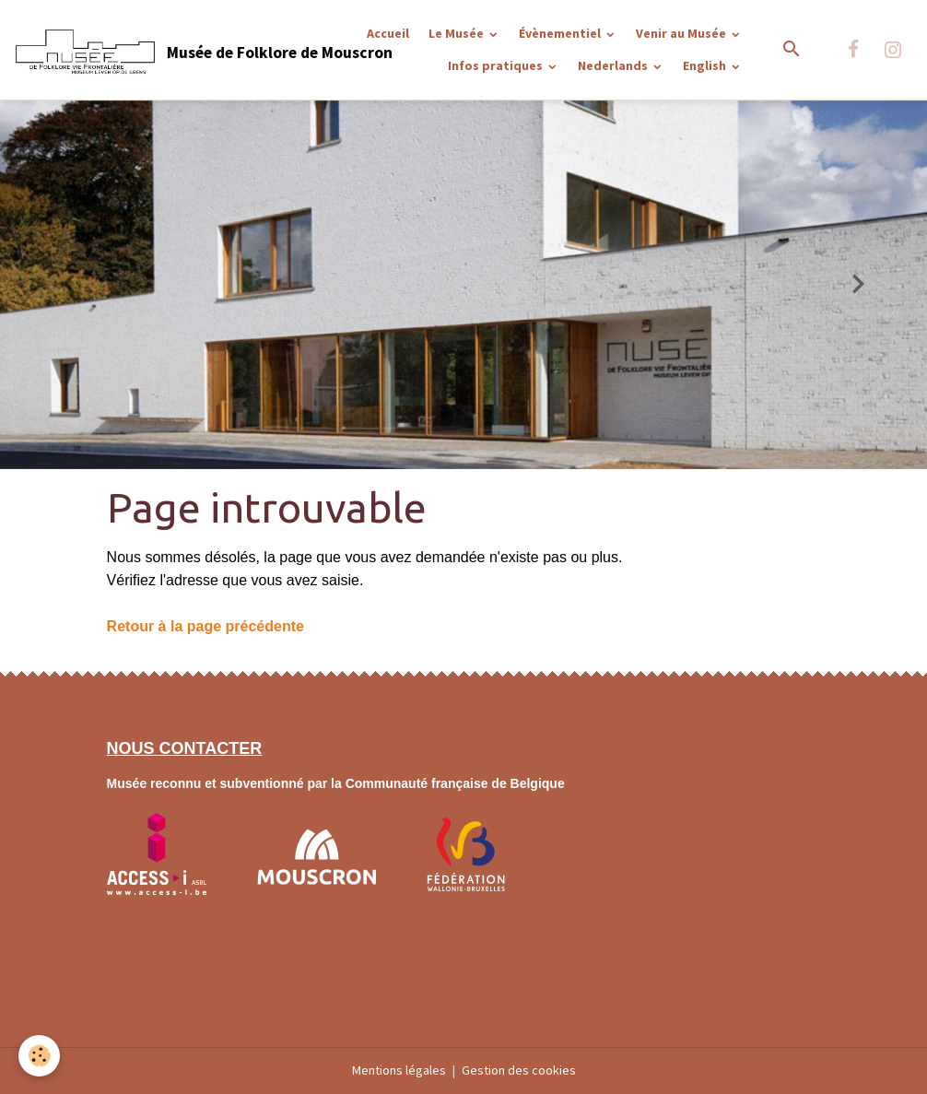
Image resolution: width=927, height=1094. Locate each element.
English (706, 65)
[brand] (148, 50)
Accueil (388, 33)
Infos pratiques (497, 65)
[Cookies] (39, 1055)
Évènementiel (561, 33)
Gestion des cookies (519, 1070)
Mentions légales (399, 1070)
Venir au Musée (682, 33)
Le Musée (457, 33)
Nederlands (614, 65)
